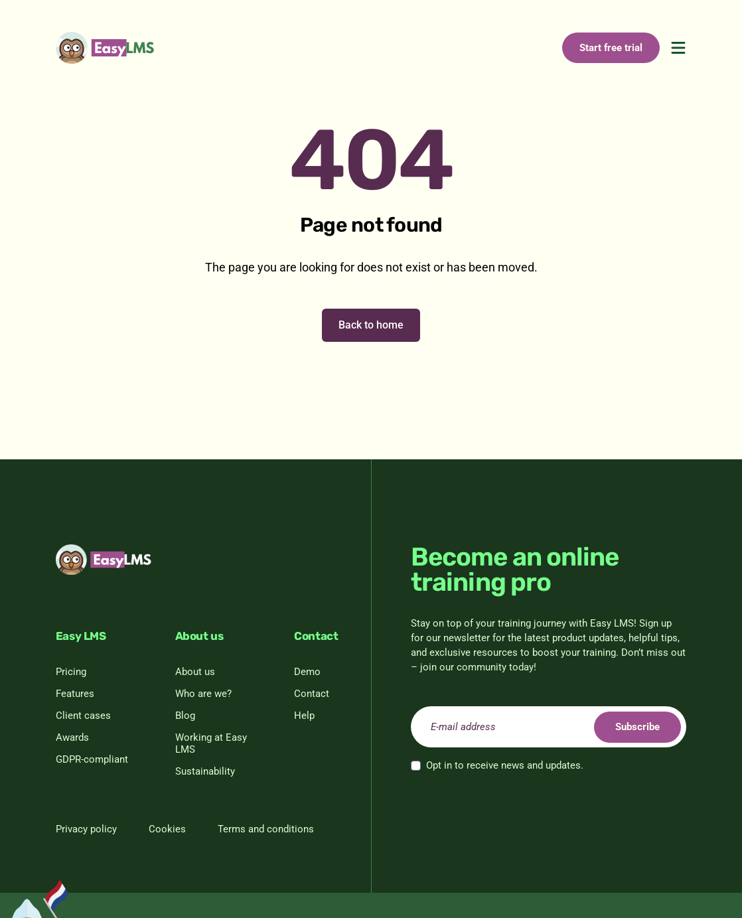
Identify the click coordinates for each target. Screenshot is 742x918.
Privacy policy (86, 829)
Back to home (371, 325)
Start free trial (610, 48)
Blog (185, 716)
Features (75, 694)
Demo (307, 672)
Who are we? (203, 694)
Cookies (167, 829)
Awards (72, 737)
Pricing (71, 672)
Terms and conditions (266, 829)
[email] (548, 726)
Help (304, 716)
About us (195, 672)
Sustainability (205, 771)
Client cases (83, 716)
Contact (311, 694)
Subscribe (636, 727)
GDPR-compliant (92, 759)
